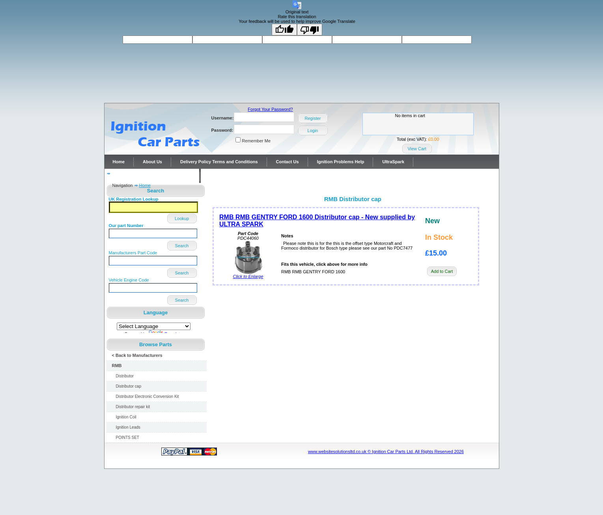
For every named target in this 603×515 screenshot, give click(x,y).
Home (119, 161)
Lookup (182, 218)
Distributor (125, 376)
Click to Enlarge (248, 274)
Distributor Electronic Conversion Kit (147, 396)
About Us (152, 161)
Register (313, 118)
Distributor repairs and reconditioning (152, 176)
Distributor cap (128, 386)
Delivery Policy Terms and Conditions (219, 161)
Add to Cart (442, 271)
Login (313, 130)
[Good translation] (284, 29)
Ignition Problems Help (340, 161)
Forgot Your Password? (270, 109)
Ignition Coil (126, 417)
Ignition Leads (128, 427)
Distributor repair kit (133, 407)
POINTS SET (127, 437)
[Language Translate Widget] (153, 326)
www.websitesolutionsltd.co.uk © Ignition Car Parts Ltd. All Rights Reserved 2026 (386, 451)
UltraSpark (393, 161)
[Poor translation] (309, 29)
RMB (117, 365)
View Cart (416, 148)
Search (182, 245)
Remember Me (256, 140)
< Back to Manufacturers (137, 355)
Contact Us (287, 161)
